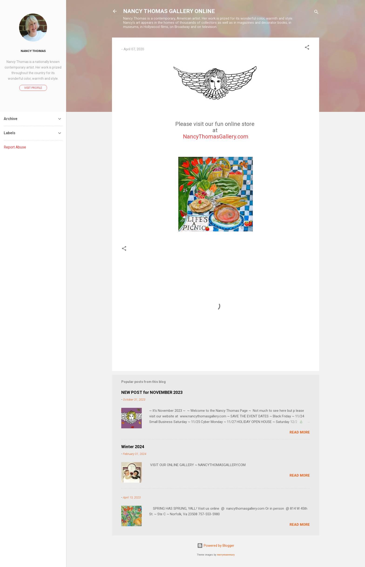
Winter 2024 (132, 446)
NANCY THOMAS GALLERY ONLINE (169, 11)
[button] (307, 48)
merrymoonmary (226, 554)
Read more (300, 432)
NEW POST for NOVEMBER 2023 (151, 392)
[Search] (316, 13)
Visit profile (33, 87)
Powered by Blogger (215, 545)
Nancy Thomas (33, 51)
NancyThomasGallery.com (215, 136)
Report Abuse (15, 147)
